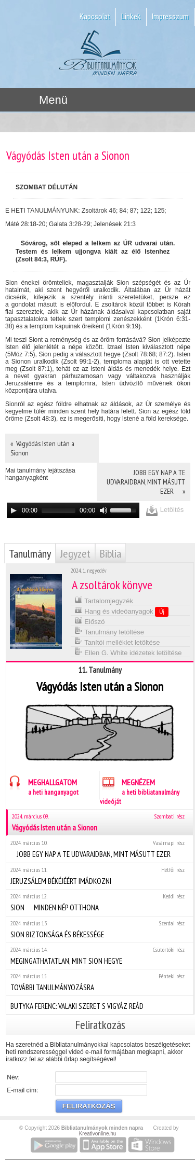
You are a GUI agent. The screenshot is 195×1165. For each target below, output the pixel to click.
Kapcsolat (95, 16)
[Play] (13, 510)
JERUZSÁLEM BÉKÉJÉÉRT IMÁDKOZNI (99, 876)
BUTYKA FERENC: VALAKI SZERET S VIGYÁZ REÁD (99, 1004)
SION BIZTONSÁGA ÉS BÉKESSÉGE (99, 929)
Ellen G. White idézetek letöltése (128, 652)
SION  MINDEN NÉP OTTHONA (99, 902)
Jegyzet (75, 553)
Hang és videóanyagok (121, 611)
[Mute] (103, 510)
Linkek (131, 16)
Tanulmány (30, 553)
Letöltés (165, 510)
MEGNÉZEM (139, 790)
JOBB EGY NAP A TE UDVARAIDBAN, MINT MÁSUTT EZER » (146, 482)
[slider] (58, 510)
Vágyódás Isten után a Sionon (100, 822)
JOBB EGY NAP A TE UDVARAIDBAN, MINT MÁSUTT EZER (99, 849)
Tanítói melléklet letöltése (117, 641)
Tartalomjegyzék (103, 600)
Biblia (110, 553)
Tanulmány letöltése (109, 631)
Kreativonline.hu (97, 1133)
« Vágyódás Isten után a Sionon (42, 448)
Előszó (89, 621)
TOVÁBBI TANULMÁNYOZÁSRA (99, 982)
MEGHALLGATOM (42, 785)
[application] (73, 510)
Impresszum (170, 16)
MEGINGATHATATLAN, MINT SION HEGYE (99, 956)
